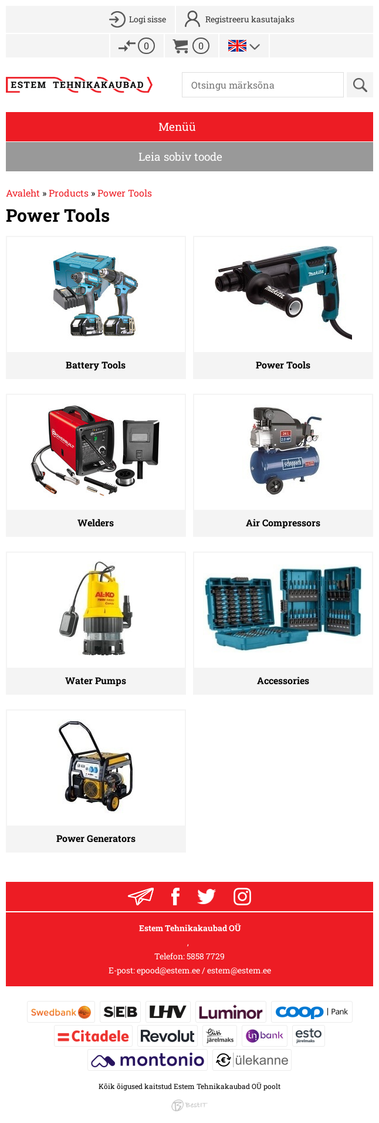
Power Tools (124, 193)
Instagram (242, 896)
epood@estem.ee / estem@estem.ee (204, 970)
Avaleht (23, 193)
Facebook (175, 896)
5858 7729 (206, 956)
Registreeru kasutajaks (250, 19)
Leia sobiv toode (180, 156)
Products (69, 193)
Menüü (177, 126)
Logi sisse (147, 19)
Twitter (206, 896)
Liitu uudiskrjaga (141, 896)
